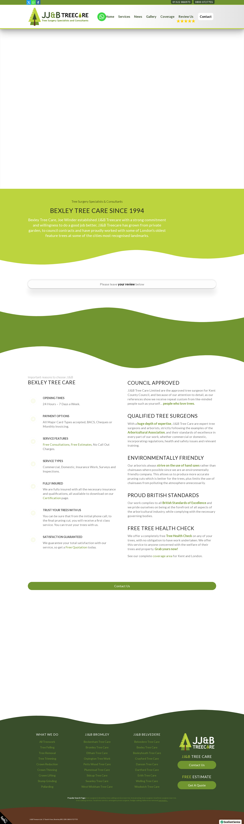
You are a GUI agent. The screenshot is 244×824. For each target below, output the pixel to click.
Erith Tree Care (147, 775)
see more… (163, 800)
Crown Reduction (47, 764)
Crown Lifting (47, 775)
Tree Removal (47, 753)
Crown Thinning (47, 769)
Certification (52, 498)
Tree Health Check (179, 536)
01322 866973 (181, 2)
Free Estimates (81, 444)
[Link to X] (28, 2)
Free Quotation (76, 547)
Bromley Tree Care (97, 747)
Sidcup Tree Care (97, 775)
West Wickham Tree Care (97, 786)
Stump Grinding (47, 781)
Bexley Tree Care (146, 747)
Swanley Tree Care (97, 781)
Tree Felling (47, 747)
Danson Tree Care (147, 764)
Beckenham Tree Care (97, 741)
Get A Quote (197, 785)
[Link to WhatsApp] (33, 2)
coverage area (162, 556)
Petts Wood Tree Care (97, 764)
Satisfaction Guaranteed (62, 537)
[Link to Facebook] (38, 2)
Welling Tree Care (147, 781)
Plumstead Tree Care (97, 769)
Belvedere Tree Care (147, 741)
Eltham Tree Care (97, 753)
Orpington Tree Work (97, 758)
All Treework (47, 741)
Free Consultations (56, 444)
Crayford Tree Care (147, 758)
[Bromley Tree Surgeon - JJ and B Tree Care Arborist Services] (58, 16)
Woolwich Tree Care (147, 786)
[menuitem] (110, 16)
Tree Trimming (47, 758)
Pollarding (47, 786)
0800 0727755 (204, 2)
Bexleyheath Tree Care (147, 753)
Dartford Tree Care (147, 769)
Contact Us (122, 586)
